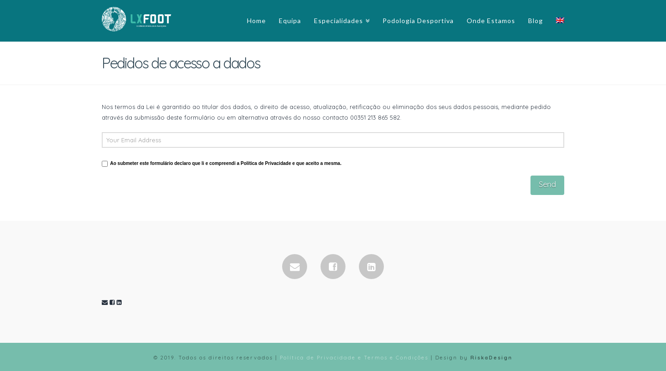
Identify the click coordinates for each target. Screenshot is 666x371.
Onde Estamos (491, 20)
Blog (535, 20)
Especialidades (338, 20)
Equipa (290, 20)
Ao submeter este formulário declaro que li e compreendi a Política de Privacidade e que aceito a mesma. (225, 163)
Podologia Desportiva (418, 20)
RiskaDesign (491, 357)
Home (256, 20)
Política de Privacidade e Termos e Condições (354, 357)
